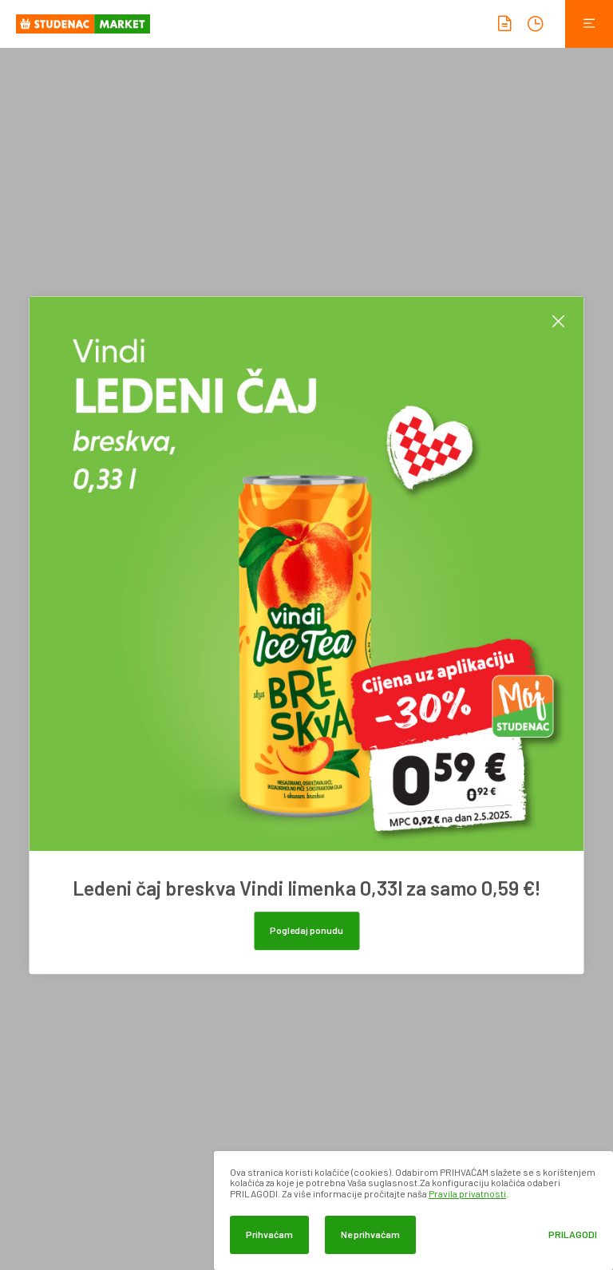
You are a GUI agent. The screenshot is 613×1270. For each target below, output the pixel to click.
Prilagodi (572, 1234)
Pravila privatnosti (467, 1193)
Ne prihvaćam (370, 1234)
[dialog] (413, 1210)
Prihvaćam (269, 1234)
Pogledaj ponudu (306, 930)
